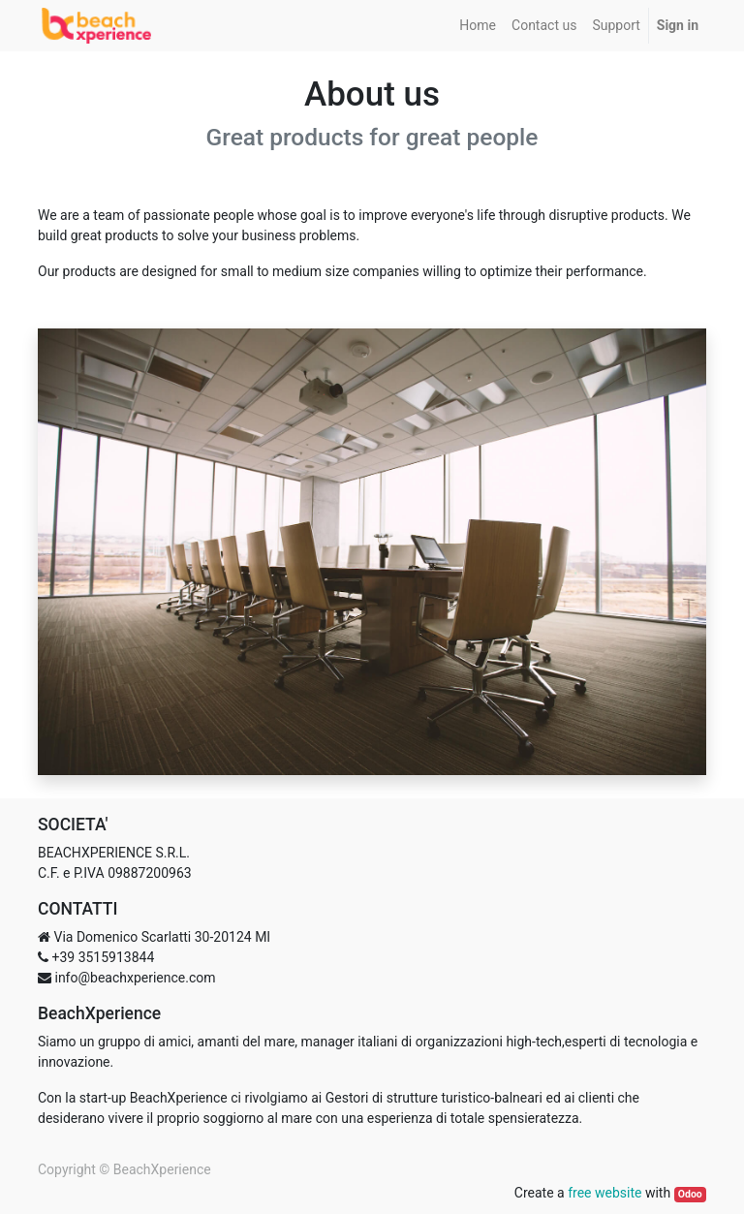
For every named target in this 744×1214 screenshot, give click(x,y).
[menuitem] (477, 26)
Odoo (690, 1194)
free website (604, 1192)
